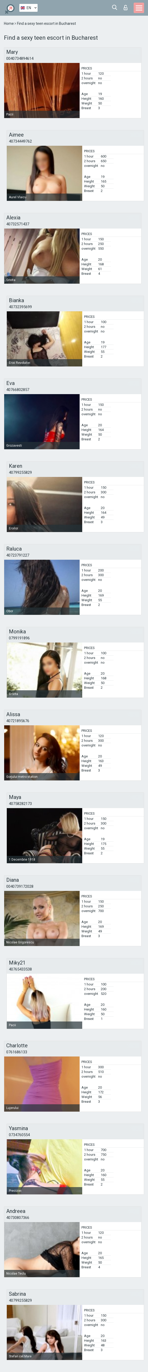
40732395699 (20, 307)
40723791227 (17, 555)
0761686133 (16, 1052)
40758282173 (20, 803)
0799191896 (19, 638)
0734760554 (19, 1134)
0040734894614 (19, 58)
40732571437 (17, 224)
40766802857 (17, 389)
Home (9, 23)
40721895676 (17, 721)
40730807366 (17, 1217)
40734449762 (20, 141)
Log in (125, 7)
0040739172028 (19, 886)
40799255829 (20, 472)
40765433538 (20, 969)
